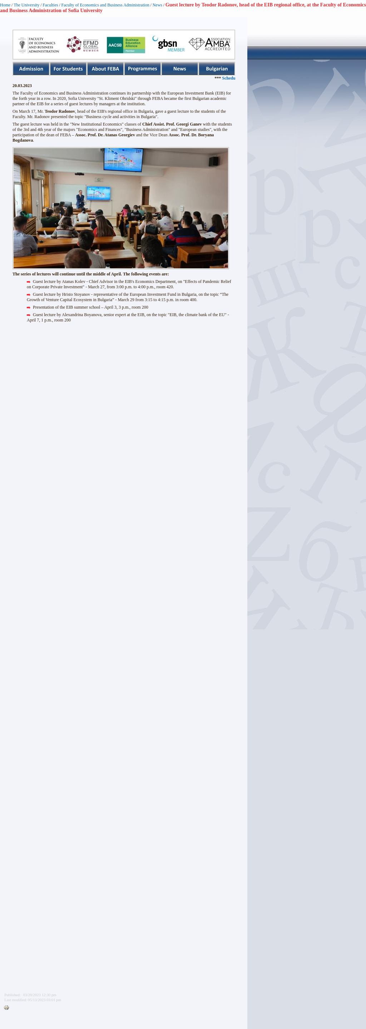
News (157, 4)
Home (5, 4)
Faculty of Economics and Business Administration (105, 4)
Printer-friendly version (8, 1008)
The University (26, 4)
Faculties (50, 4)
